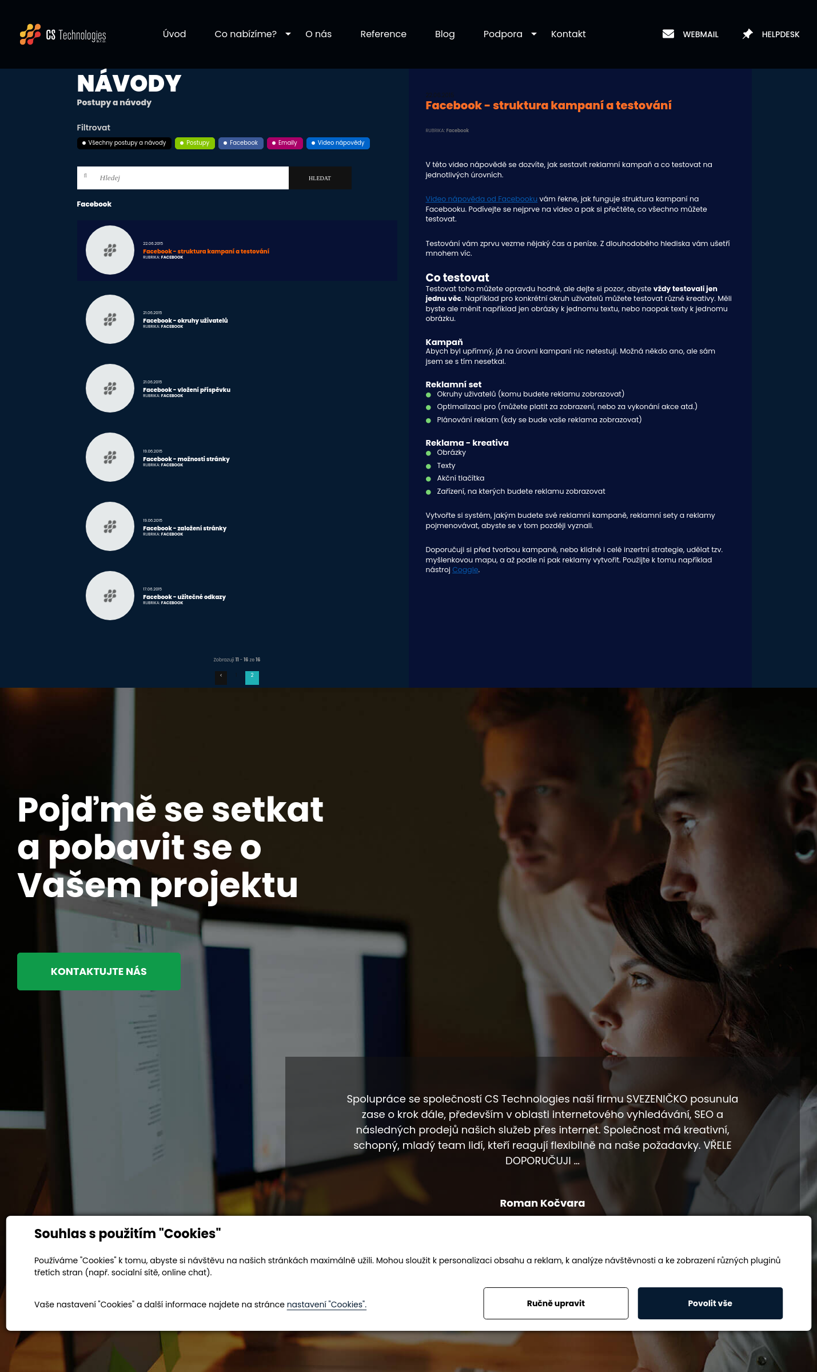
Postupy (197, 142)
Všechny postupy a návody (127, 142)
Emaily (287, 142)
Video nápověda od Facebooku (482, 199)
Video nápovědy (341, 142)
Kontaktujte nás (104, 972)
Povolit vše (710, 1303)
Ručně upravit (556, 1303)
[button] (246, 34)
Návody (129, 84)
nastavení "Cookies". (326, 1304)
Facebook (244, 142)
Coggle (465, 569)
